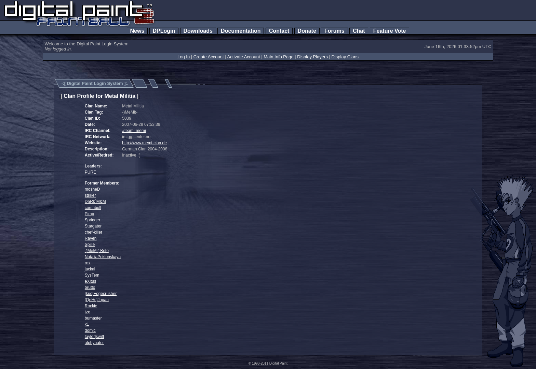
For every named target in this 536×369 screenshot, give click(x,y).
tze (87, 312)
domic (90, 330)
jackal (90, 269)
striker (90, 195)
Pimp (89, 213)
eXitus (90, 281)
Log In (183, 56)
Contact (279, 31)
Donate (307, 31)
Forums (334, 31)
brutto (90, 287)
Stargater (93, 226)
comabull (93, 207)
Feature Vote (389, 31)
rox (88, 263)
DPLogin (164, 31)
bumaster (93, 318)
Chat (359, 31)
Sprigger (92, 220)
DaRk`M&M (95, 201)
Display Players (312, 56)
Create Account (208, 56)
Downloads (198, 31)
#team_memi (134, 130)
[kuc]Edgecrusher (101, 293)
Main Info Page (278, 56)
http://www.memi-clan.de (144, 143)
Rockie (91, 306)
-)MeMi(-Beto (97, 250)
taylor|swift (94, 336)
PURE (90, 172)
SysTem (92, 275)
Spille (90, 244)
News (137, 31)
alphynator (94, 342)
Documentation (241, 31)
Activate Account (243, 56)
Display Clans (345, 56)
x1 (87, 324)
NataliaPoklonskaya (103, 256)
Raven (91, 238)
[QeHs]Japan (97, 299)
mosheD (92, 189)
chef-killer (93, 232)
